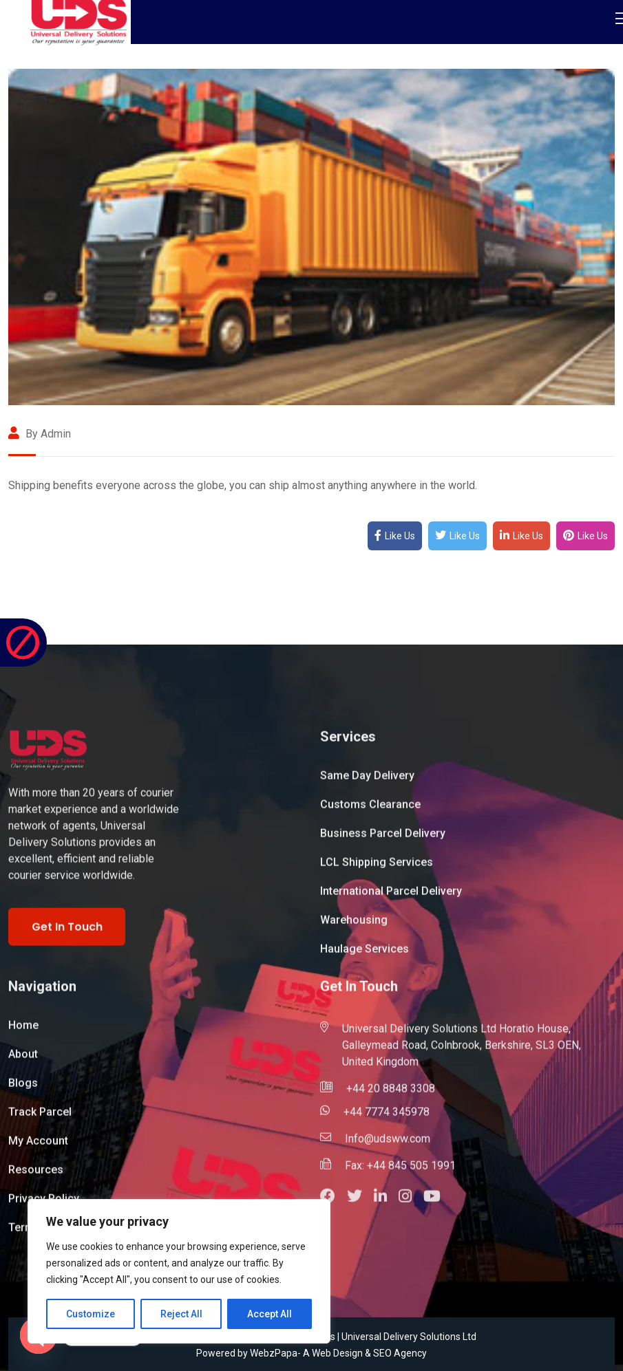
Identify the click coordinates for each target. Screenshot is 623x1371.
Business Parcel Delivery (382, 840)
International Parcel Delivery (391, 898)
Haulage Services (364, 955)
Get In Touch (67, 934)
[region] (179, 1271)
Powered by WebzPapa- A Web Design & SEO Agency (311, 1353)
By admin (39, 433)
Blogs (23, 1090)
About (23, 1061)
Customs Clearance (370, 811)
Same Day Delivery (367, 782)
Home (23, 1032)
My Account (38, 1147)
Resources (35, 1176)
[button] (333, 1204)
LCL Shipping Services (376, 869)
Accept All (269, 1313)
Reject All (181, 1313)
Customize (90, 1313)
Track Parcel (40, 1118)
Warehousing (354, 926)
